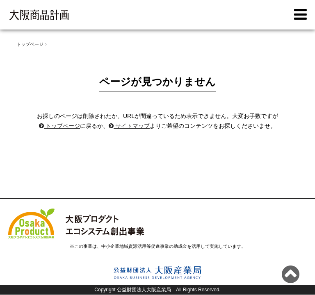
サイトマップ (129, 126)
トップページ (59, 126)
